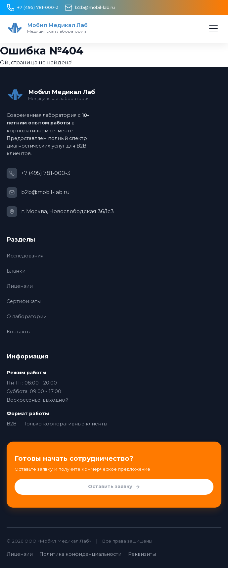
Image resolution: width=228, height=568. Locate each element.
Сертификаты (24, 301)
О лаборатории (27, 316)
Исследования (25, 256)
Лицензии (20, 286)
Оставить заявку (114, 487)
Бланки (16, 271)
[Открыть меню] (213, 28)
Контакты (18, 332)
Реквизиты (142, 554)
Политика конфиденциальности (80, 554)
